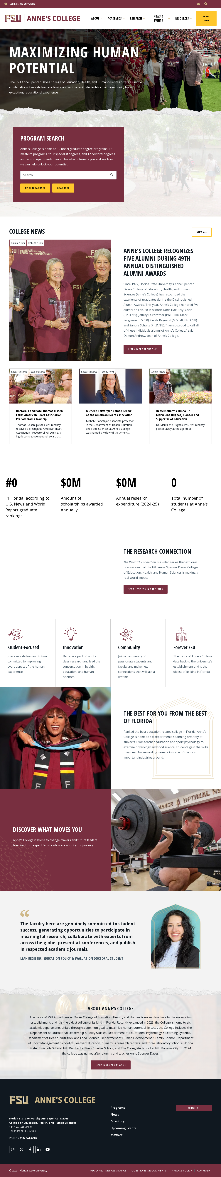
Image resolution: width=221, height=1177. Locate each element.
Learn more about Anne (110, 1065)
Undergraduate (35, 188)
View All (202, 232)
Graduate (63, 188)
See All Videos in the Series (145, 589)
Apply (111, 174)
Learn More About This (143, 349)
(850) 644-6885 (27, 1138)
